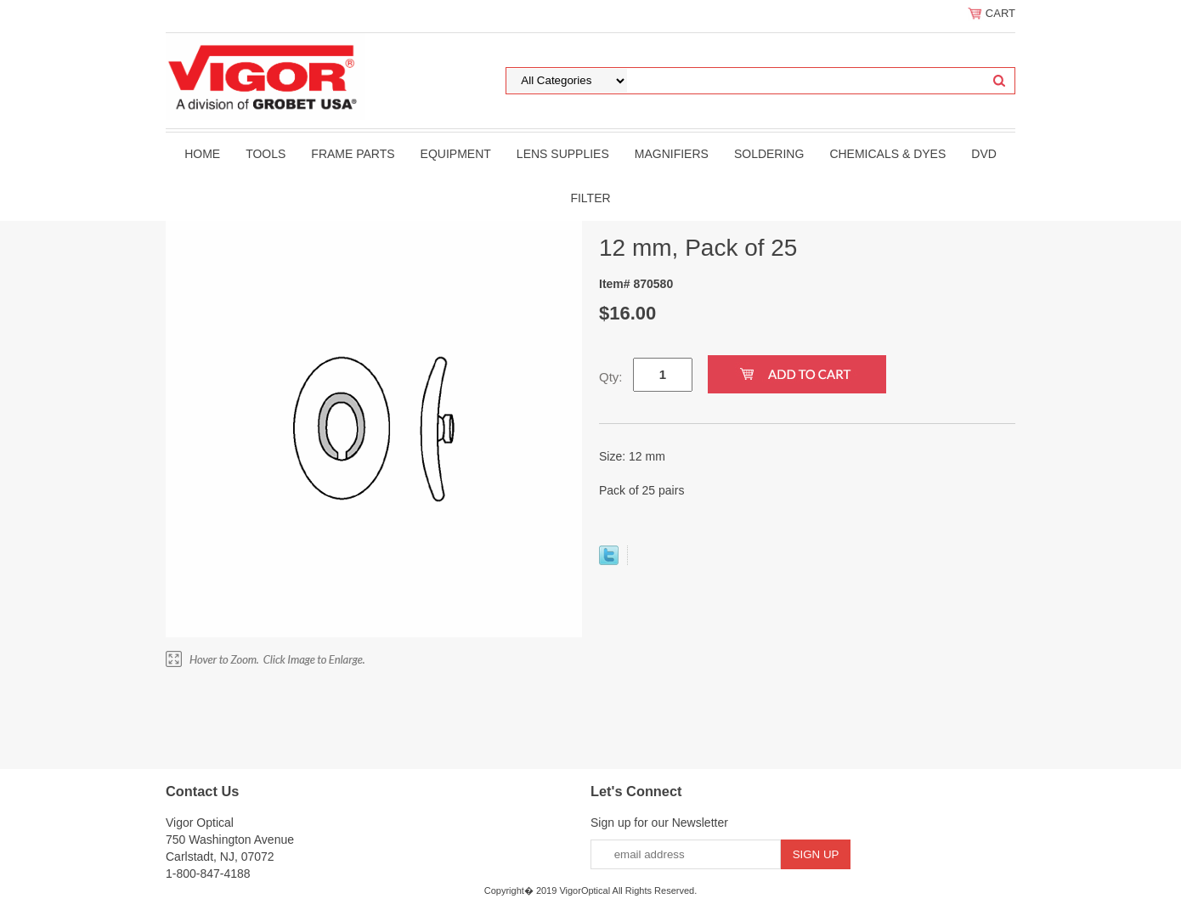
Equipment (456, 154)
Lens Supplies (563, 154)
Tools (265, 154)
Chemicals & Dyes (887, 154)
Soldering (769, 154)
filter (590, 198)
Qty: (611, 377)
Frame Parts (352, 154)
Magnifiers (672, 154)
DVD (984, 154)
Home (202, 154)
